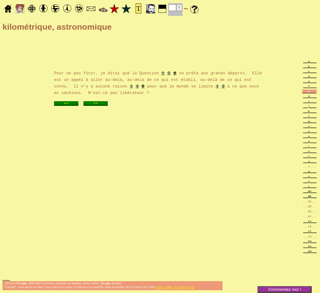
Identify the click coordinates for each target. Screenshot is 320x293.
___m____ (310, 121)
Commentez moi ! (284, 289)
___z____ (310, 186)
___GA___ (310, 246)
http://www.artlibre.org (174, 288)
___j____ (310, 106)
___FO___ (310, 241)
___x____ (310, 176)
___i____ (310, 101)
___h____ (310, 96)
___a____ (310, 61)
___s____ (310, 151)
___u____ (310, 161)
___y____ (310, 181)
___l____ (310, 116)
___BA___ (310, 191)
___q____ (310, 141)
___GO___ (310, 251)
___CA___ (310, 221)
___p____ (310, 136)
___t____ (310, 156)
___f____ (310, 86)
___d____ (310, 76)
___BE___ (310, 196)
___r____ (310, 146)
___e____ (310, 81)
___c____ (310, 71)
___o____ (310, 131)
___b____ (310, 66)
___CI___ (310, 231)
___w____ (310, 171)
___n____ (310, 126)
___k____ (310, 111)
